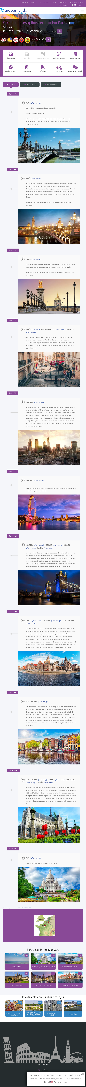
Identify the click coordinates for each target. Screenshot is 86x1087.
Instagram (43, 1055)
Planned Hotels (30, 84)
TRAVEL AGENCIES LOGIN (76, 2)
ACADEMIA (62, 2)
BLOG (54, 2)
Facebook (43, 1051)
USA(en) (80, 5)
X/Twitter (43, 1060)
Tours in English (64, 5)
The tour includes (51, 84)
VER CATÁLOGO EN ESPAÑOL (27, 2)
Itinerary (11, 84)
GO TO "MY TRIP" (43, 2)
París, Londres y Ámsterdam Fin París (42, 19)
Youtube (43, 1064)
